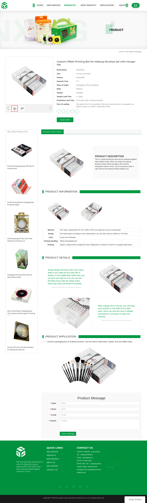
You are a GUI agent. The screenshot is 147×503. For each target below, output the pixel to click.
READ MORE (115, 462)
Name (53, 403)
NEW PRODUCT (88, 5)
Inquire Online (65, 120)
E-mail (53, 415)
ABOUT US (124, 5)
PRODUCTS (69, 5)
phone (53, 409)
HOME (40, 5)
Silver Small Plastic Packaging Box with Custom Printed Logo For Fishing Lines (21, 313)
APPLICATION (107, 5)
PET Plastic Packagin (133, 52)
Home (121, 52)
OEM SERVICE (53, 5)
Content (52, 421)
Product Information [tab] (52, 132)
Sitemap (110, 467)
